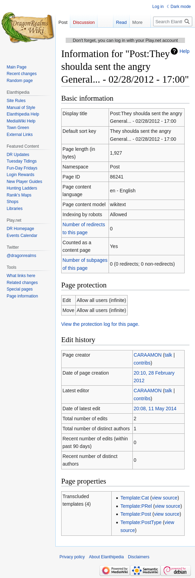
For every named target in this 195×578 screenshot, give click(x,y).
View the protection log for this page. (100, 324)
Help (184, 51)
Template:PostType (140, 522)
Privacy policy (72, 556)
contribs (142, 363)
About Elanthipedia (106, 556)
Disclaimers (138, 556)
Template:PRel (136, 506)
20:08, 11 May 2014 (155, 408)
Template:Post (135, 514)
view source (164, 498)
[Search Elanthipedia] (172, 21)
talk (168, 355)
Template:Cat (134, 498)
